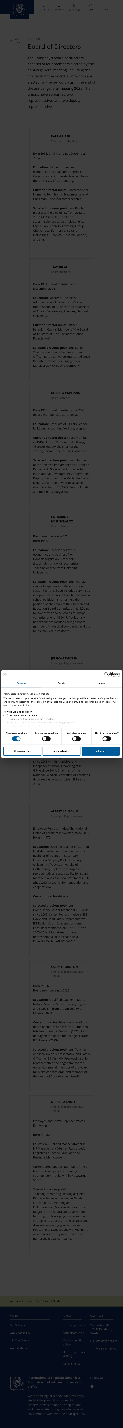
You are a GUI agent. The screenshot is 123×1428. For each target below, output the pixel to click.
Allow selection (61, 751)
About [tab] (101, 683)
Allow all (100, 751)
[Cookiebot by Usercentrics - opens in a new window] (106, 674)
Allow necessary (22, 751)
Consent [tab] (21, 683)
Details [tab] (61, 683)
